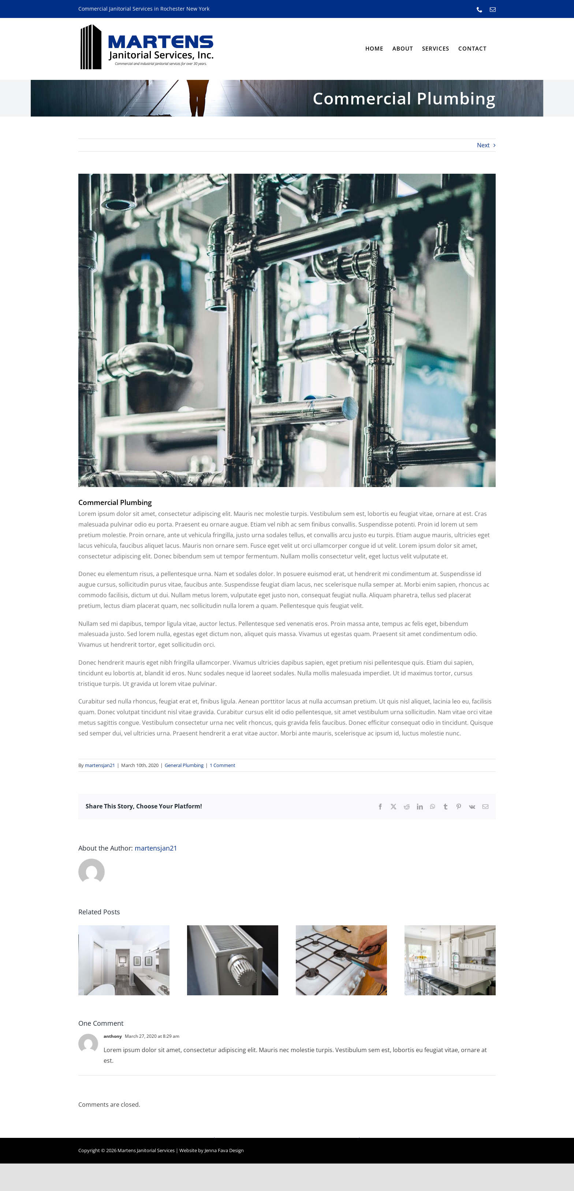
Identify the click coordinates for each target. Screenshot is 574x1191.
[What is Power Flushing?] (232, 929)
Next (483, 145)
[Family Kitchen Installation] (450, 929)
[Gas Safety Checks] (341, 929)
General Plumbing (184, 765)
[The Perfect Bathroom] (123, 929)
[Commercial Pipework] (287, 330)
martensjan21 (100, 765)
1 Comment (222, 765)
